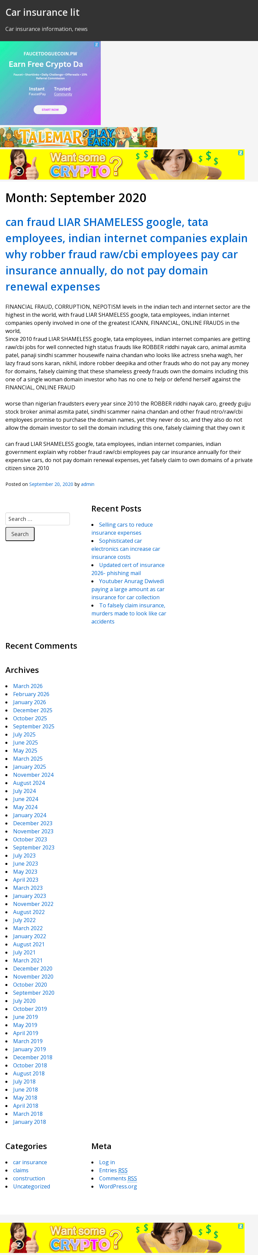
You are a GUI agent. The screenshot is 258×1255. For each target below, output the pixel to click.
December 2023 (32, 823)
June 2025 (25, 742)
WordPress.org (118, 1186)
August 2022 (29, 912)
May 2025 (25, 750)
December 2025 (32, 710)
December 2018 (32, 1057)
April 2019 (25, 1033)
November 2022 (33, 904)
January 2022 (29, 936)
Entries (113, 1170)
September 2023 (33, 847)
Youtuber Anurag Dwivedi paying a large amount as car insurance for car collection (128, 589)
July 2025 (24, 734)
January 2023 (29, 896)
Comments (118, 1178)
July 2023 (24, 855)
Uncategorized (31, 1186)
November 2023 (33, 831)
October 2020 (30, 984)
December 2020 (32, 968)
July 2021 (24, 952)
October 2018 (30, 1065)
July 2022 (24, 920)
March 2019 (28, 1041)
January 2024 (29, 815)
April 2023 (25, 879)
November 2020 (33, 976)
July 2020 (24, 1000)
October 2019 (30, 1009)
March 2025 (28, 758)
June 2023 (25, 863)
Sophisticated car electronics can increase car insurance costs (125, 549)
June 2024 (25, 799)
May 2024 (25, 807)
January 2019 (29, 1049)
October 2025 (30, 718)
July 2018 (24, 1081)
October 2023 (30, 839)
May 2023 (25, 871)
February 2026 (31, 694)
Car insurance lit (42, 12)
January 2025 (29, 766)
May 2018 (25, 1097)
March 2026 (28, 686)
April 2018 (25, 1105)
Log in (107, 1162)
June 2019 (25, 1017)
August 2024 (29, 783)
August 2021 (29, 944)
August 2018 (29, 1073)
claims (21, 1170)
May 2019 (25, 1025)
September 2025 (33, 726)
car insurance (30, 1162)
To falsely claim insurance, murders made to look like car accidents (128, 613)
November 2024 (33, 774)
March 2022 (28, 928)
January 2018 (29, 1122)
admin (87, 484)
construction (29, 1178)
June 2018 (25, 1089)
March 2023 (28, 887)
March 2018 (28, 1113)
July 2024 (24, 791)
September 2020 (33, 992)
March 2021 (28, 960)
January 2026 (29, 702)
